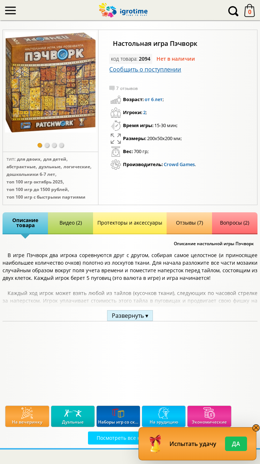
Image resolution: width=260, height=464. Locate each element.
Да (236, 444)
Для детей (54, 159)
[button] (40, 145)
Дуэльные (50, 167)
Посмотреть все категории (130, 437)
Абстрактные (21, 167)
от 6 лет (154, 99)
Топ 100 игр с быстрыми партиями (45, 197)
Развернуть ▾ (130, 316)
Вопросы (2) (234, 222)
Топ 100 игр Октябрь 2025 (34, 182)
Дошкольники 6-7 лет (30, 174)
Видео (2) (71, 222)
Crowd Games (179, 164)
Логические (76, 167)
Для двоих (28, 159)
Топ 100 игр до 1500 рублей (37, 189)
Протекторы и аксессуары (129, 222)
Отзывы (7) (189, 222)
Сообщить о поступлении (145, 69)
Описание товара (25, 223)
